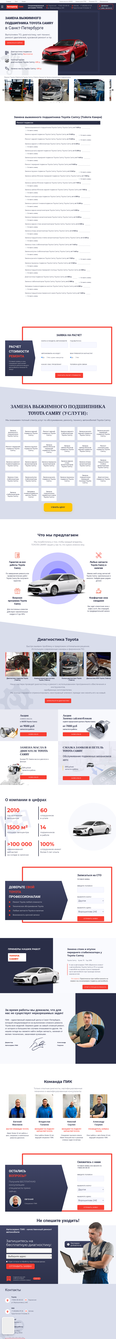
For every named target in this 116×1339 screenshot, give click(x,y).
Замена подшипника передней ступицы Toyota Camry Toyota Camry (52, 270)
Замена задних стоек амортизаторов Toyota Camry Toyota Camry (50, 224)
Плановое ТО (93, 1)
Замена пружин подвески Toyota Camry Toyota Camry (46, 171)
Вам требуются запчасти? (81, 353)
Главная (8, 1)
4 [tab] (59, 102)
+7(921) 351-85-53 (63, 5)
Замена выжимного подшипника (58, 77)
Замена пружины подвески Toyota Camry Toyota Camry (46, 263)
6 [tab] (65, 102)
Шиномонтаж (104, 1)
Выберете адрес (84, 908)
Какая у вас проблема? (51, 364)
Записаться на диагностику (58, 700)
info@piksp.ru (16, 1322)
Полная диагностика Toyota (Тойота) (72, 679)
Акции (24, 1)
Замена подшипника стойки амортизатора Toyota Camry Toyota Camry (53, 238)
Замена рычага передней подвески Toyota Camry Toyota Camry (50, 157)
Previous (3, 90)
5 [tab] (62, 102)
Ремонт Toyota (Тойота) (12, 77)
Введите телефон (84, 886)
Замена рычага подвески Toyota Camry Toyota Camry (46, 258)
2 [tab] (54, 102)
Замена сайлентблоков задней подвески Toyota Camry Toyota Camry (52, 190)
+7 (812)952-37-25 (86, 5)
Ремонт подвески (25, 123)
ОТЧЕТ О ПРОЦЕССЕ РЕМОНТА (95, 987)
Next (113, 90)
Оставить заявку (32, 130)
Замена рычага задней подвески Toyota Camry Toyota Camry (49, 151)
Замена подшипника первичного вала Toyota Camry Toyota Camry (51, 293)
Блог (16, 1)
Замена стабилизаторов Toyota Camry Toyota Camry (45, 281)
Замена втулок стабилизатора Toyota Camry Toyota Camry (47, 251)
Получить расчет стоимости (69, 375)
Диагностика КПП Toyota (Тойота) (98, 678)
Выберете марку (84, 897)
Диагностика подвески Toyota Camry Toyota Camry (45, 277)
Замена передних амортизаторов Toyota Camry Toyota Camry (49, 217)
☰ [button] (2, 6)
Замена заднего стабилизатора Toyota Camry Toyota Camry (48, 144)
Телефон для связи (78, 364)
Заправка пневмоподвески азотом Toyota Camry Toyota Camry (49, 286)
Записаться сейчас (15, 43)
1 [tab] (51, 102)
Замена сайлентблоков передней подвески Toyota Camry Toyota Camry (53, 176)
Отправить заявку (91, 918)
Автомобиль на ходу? (50, 353)
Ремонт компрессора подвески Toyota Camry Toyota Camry (48, 196)
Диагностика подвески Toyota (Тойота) (17, 679)
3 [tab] (57, 102)
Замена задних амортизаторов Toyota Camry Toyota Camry (48, 210)
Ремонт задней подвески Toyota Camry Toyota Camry (46, 139)
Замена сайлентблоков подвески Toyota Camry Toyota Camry (49, 183)
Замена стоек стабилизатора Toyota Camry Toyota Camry (47, 244)
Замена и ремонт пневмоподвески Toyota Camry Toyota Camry (49, 203)
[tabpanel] (22, 90)
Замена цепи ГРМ (80, 1)
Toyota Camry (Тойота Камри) (33, 77)
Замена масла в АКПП (66, 1)
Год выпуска (75, 341)
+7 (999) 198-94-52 (105, 8)
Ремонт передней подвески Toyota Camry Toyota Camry (47, 164)
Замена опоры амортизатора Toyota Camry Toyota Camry (47, 231)
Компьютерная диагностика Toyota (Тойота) (44, 679)
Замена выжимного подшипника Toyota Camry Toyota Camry (49, 127)
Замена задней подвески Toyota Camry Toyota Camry (46, 134)
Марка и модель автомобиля (54, 341)
